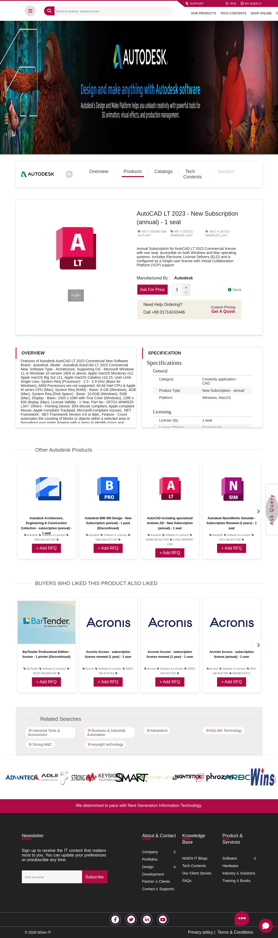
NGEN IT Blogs (194, 858)
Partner (148, 881)
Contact (148, 889)
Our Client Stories (196, 873)
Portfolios (150, 859)
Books (245, 881)
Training (228, 881)
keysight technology (105, 744)
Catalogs (164, 171)
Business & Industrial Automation (106, 732)
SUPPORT (194, 3)
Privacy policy (200, 932)
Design (148, 867)
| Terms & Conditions (233, 932)
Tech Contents (192, 174)
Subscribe (94, 877)
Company (150, 852)
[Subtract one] (186, 293)
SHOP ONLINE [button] (262, 12)
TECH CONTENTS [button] (234, 12)
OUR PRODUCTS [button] (204, 12)
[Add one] (186, 287)
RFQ (231, 3)
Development (153, 874)
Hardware (230, 866)
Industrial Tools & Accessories (44, 732)
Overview (98, 171)
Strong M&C (40, 744)
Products (133, 171)
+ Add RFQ (46, 548)
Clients (164, 881)
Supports (166, 889)
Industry (228, 873)
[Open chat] (266, 926)
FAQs (186, 881)
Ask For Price (152, 289)
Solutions (247, 873)
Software (229, 858)
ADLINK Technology (223, 730)
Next (258, 511)
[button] (31, 10)
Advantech (157, 730)
